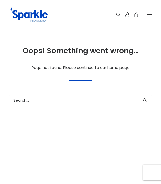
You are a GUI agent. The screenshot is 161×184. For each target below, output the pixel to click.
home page (118, 67)
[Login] (125, 14)
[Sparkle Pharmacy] (28, 14)
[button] (149, 14)
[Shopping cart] (133, 14)
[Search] (116, 14)
